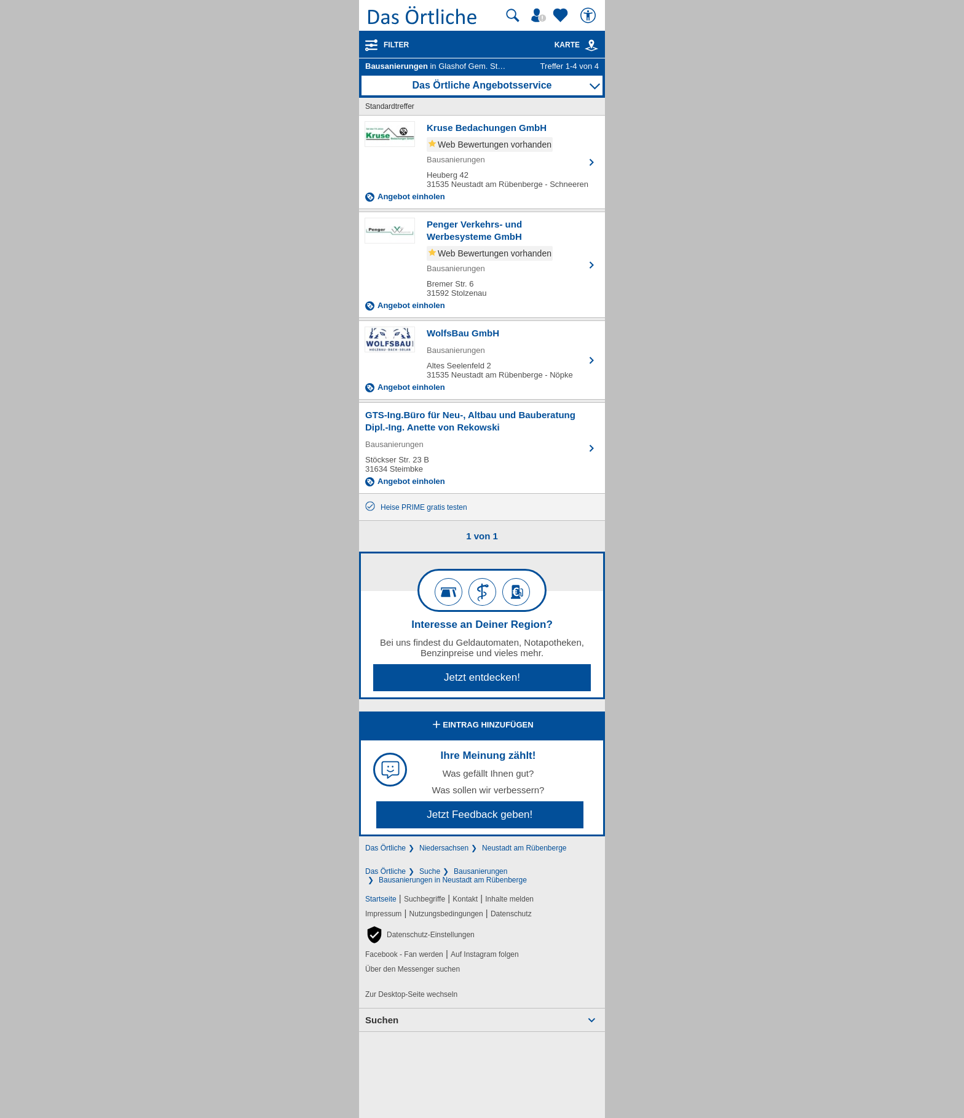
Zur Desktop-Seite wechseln (411, 994)
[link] (591, 45)
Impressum (383, 914)
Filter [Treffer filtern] (396, 45)
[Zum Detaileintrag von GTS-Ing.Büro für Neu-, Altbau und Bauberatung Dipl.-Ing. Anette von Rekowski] (482, 448)
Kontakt (465, 899)
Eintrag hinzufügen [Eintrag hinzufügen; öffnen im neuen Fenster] (481, 726)
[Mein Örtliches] (540, 15)
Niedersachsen (443, 848)
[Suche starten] (513, 15)
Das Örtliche (385, 848)
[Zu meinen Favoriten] (562, 15)
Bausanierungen (480, 871)
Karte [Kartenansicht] (577, 45)
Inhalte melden (509, 899)
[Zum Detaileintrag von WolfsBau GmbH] (482, 360)
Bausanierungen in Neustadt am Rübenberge (453, 880)
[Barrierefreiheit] (589, 15)
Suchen (381, 1020)
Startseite (381, 899)
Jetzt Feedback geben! (479, 814)
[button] (420, 934)
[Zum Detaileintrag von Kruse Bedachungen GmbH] (482, 162)
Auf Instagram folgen (485, 954)
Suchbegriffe (424, 899)
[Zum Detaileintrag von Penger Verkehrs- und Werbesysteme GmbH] (482, 264)
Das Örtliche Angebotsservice (481, 85)
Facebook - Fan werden (404, 954)
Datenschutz (511, 914)
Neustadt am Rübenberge (524, 848)
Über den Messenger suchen (412, 969)
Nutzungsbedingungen (446, 914)
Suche (429, 871)
